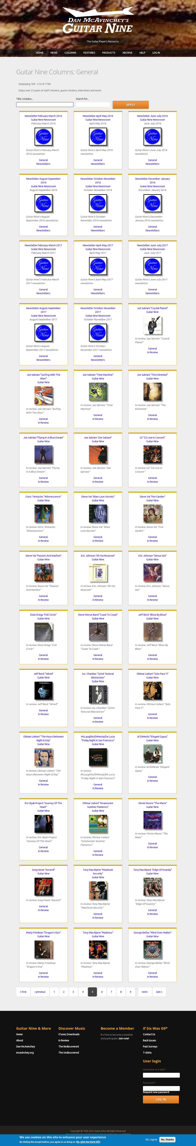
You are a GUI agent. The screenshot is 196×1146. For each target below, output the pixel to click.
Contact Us (149, 1034)
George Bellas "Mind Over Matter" (153, 932)
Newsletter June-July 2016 (152, 116)
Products (108, 52)
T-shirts (147, 1052)
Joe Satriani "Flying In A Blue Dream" (43, 437)
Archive (127, 52)
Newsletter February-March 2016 (43, 116)
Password (149, 1082)
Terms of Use (117, 1137)
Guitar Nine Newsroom (43, 119)
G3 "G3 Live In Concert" (152, 437)
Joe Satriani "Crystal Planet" (152, 308)
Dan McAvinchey (25, 1046)
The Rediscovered (68, 1046)
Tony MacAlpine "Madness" (98, 932)
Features (89, 52)
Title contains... (24, 98)
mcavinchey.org (25, 1052)
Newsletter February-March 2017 (43, 245)
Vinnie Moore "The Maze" (152, 803)
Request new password (156, 1092)
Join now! (123, 1038)
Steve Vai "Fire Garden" (152, 496)
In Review (152, 352)
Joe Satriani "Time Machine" (98, 374)
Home (39, 52)
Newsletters (43, 163)
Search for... (82, 98)
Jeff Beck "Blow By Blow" (152, 614)
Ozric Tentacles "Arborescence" (43, 496)
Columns (70, 52)
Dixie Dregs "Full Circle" (43, 614)
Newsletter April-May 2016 (98, 116)
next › (145, 991)
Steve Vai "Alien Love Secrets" (98, 496)
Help (142, 52)
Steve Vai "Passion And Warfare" (43, 555)
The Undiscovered (68, 1052)
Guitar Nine (152, 312)
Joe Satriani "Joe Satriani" (98, 437)
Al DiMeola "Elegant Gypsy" (152, 736)
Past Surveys (150, 1046)
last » (159, 991)
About (19, 1040)
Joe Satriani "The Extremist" (152, 374)
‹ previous (40, 991)
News (54, 52)
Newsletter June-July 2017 (152, 245)
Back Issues (149, 1040)
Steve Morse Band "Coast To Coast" (98, 614)
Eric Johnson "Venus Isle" (152, 555)
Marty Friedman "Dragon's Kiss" (43, 932)
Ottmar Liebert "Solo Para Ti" (152, 673)
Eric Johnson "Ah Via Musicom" (98, 555)
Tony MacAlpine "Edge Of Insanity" (152, 869)
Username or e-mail (154, 1069)
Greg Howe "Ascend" (43, 869)
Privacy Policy (141, 1137)
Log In (156, 52)
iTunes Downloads (68, 1034)
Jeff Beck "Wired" (43, 673)
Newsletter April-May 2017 (98, 245)
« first (23, 991)
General (43, 160)
